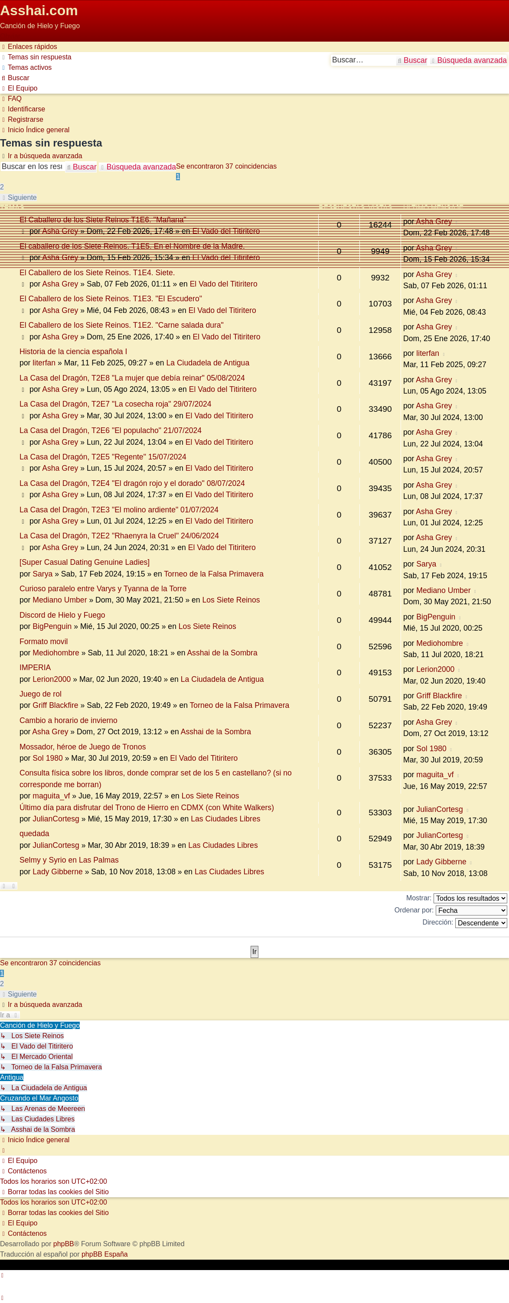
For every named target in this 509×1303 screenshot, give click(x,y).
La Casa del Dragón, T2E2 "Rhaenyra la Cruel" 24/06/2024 (119, 535)
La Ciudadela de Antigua (207, 362)
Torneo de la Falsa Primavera (214, 574)
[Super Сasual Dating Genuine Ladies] (85, 562)
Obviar (10, 36)
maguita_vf (51, 796)
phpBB (63, 1244)
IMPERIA (35, 667)
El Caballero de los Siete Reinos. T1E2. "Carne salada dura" (122, 325)
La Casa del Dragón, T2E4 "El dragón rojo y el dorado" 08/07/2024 (132, 483)
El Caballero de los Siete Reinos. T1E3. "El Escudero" (111, 298)
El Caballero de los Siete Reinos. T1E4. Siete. (97, 272)
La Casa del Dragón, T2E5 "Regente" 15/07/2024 (103, 457)
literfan (44, 362)
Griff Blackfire (55, 705)
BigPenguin (52, 626)
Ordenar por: (451, 910)
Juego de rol (41, 694)
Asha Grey (60, 231)
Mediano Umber (60, 600)
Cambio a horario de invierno (68, 720)
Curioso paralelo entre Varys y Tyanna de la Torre (103, 588)
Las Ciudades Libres (225, 818)
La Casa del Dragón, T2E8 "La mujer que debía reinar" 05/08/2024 (132, 378)
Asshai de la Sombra (222, 652)
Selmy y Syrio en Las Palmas (69, 860)
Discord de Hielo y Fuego (62, 615)
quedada (34, 833)
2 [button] (2, 187)
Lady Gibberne (57, 871)
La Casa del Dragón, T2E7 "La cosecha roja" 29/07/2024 (116, 404)
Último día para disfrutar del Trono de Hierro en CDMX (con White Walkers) (147, 807)
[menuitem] (36, 57)
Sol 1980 (47, 758)
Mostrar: (456, 898)
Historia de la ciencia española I (73, 351)
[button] (18, 197)
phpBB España (105, 1254)
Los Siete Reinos (231, 600)
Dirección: (464, 923)
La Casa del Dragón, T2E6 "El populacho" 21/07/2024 (111, 430)
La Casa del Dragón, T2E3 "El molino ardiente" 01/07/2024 (119, 509)
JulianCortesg (56, 818)
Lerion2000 (52, 679)
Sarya (42, 574)
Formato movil (44, 641)
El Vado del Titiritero (226, 231)
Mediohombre (56, 652)
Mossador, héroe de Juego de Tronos (83, 747)
